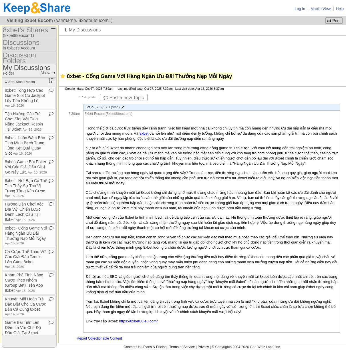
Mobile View (321, 9)
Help (340, 9)
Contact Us (132, 347)
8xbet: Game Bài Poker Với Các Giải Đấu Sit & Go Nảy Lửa (26, 166)
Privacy (203, 347)
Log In (300, 9)
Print (334, 20)
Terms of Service (182, 347)
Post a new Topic (124, 97)
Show (47, 73)
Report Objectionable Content (99, 338)
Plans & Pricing (154, 347)
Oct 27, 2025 (104, 107)
